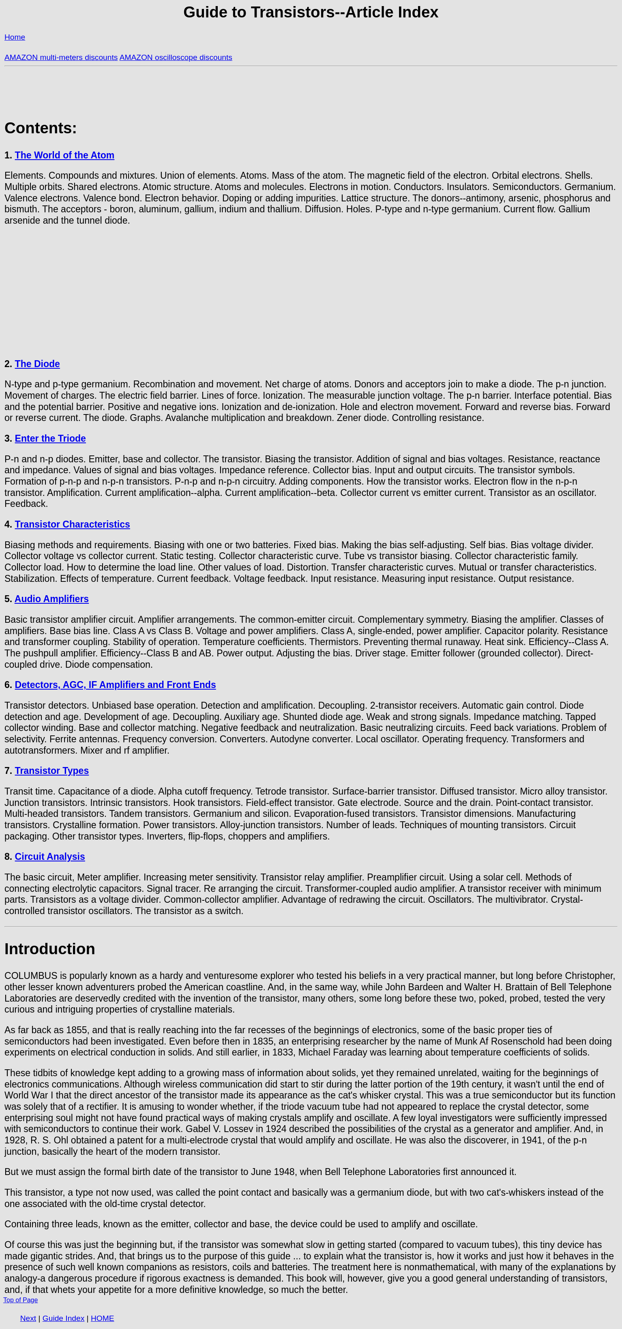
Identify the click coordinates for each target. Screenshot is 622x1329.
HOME (102, 1318)
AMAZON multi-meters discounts (61, 57)
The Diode (37, 364)
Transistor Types (52, 770)
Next (28, 1318)
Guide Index (63, 1318)
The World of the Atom (65, 155)
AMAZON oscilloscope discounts (176, 57)
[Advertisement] (311, 292)
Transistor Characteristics (72, 524)
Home (14, 37)
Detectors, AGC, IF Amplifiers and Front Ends (115, 684)
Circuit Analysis (50, 856)
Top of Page (20, 1300)
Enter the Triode (50, 438)
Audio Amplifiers (52, 599)
